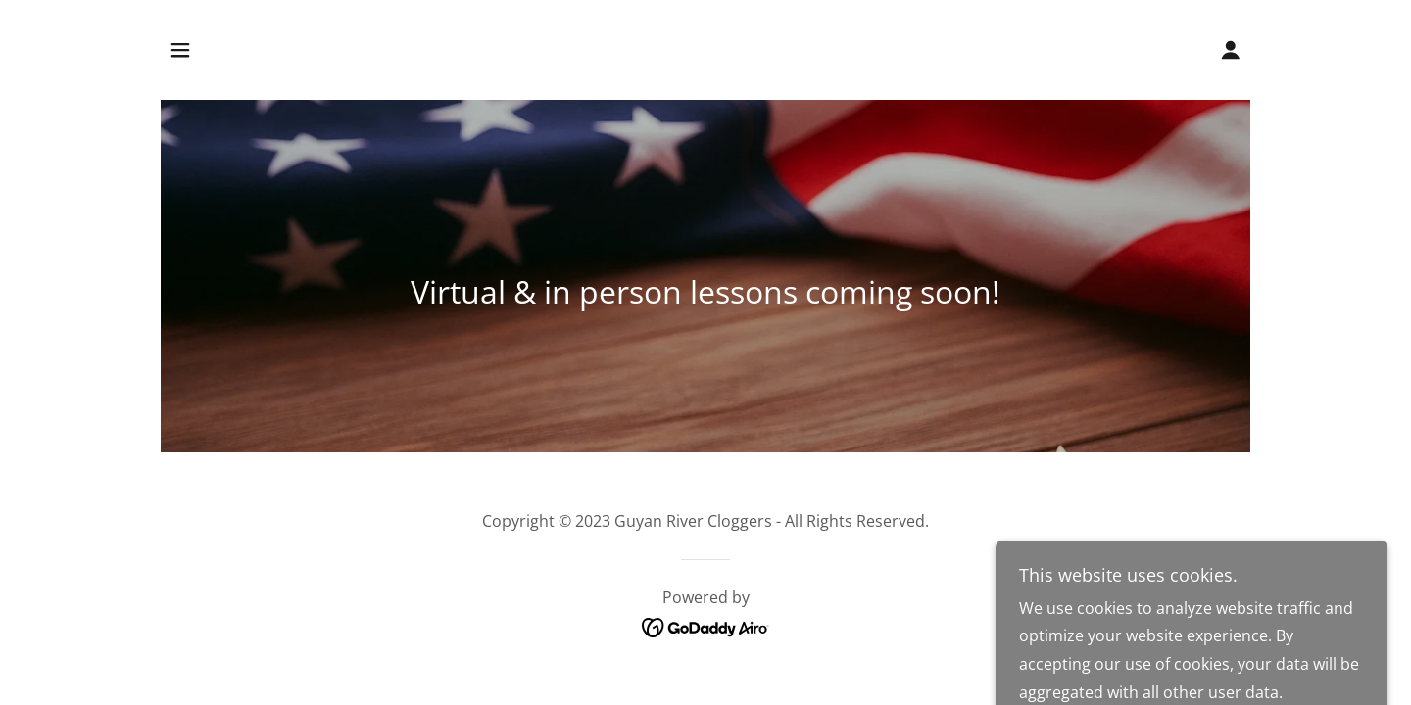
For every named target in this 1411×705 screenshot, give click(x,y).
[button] (180, 50)
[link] (706, 626)
